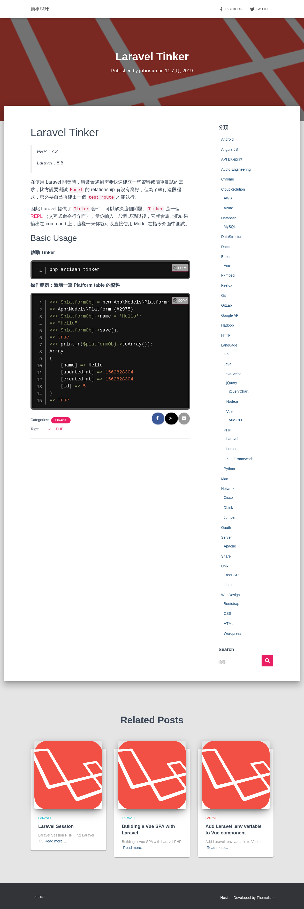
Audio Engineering (235, 169)
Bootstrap (231, 604)
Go (226, 354)
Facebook (230, 9)
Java (227, 364)
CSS (227, 613)
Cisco (228, 497)
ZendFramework (239, 459)
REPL (36, 216)
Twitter (260, 9)
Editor (226, 257)
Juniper (229, 517)
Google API (230, 315)
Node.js (232, 401)
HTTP (226, 335)
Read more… (55, 841)
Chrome (227, 179)
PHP (59, 429)
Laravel (61, 420)
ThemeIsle (265, 898)
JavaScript (232, 374)
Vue (229, 411)
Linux (228, 585)
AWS (228, 198)
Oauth (226, 527)
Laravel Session (56, 826)
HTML (228, 624)
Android (227, 139)
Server (226, 537)
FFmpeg (227, 275)
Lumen (231, 449)
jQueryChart (238, 391)
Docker (226, 247)
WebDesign (230, 595)
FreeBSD (231, 575)
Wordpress (232, 633)
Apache (230, 546)
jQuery (231, 383)
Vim (227, 265)
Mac (224, 479)
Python (229, 469)
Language (229, 345)
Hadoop (227, 325)
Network (227, 489)
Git (223, 295)
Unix (224, 566)
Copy (182, 268)
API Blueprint (231, 159)
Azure (228, 208)
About (39, 897)
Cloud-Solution (233, 189)
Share (226, 556)
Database (229, 218)
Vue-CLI (235, 420)
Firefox (226, 285)
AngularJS (229, 149)
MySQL (230, 227)
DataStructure (232, 237)
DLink (228, 508)
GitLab (226, 305)
